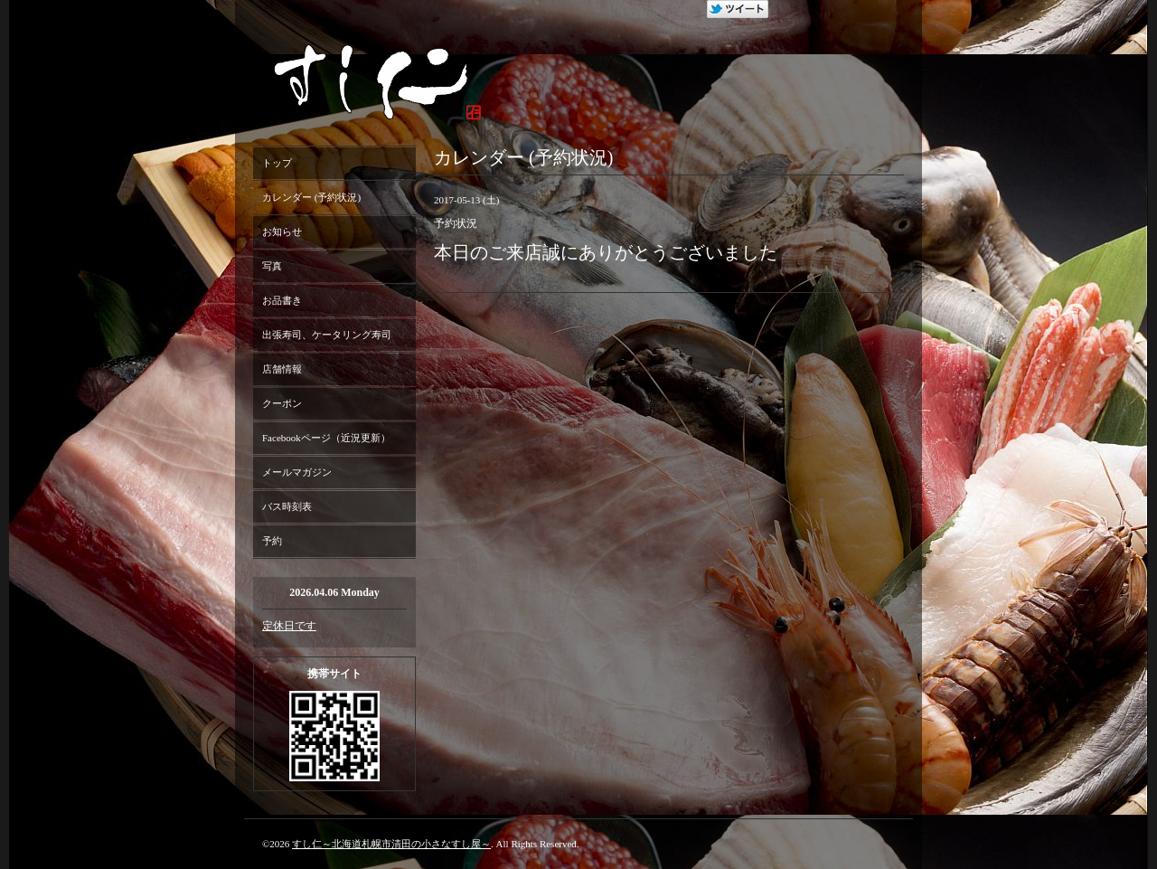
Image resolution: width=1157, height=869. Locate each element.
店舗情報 (282, 369)
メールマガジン (297, 472)
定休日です (289, 625)
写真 (272, 265)
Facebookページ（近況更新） (326, 437)
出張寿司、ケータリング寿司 (326, 334)
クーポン (282, 403)
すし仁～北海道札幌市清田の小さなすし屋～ (391, 843)
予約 (272, 540)
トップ (277, 162)
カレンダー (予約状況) (311, 197)
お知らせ (282, 231)
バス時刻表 (287, 506)
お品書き (282, 300)
